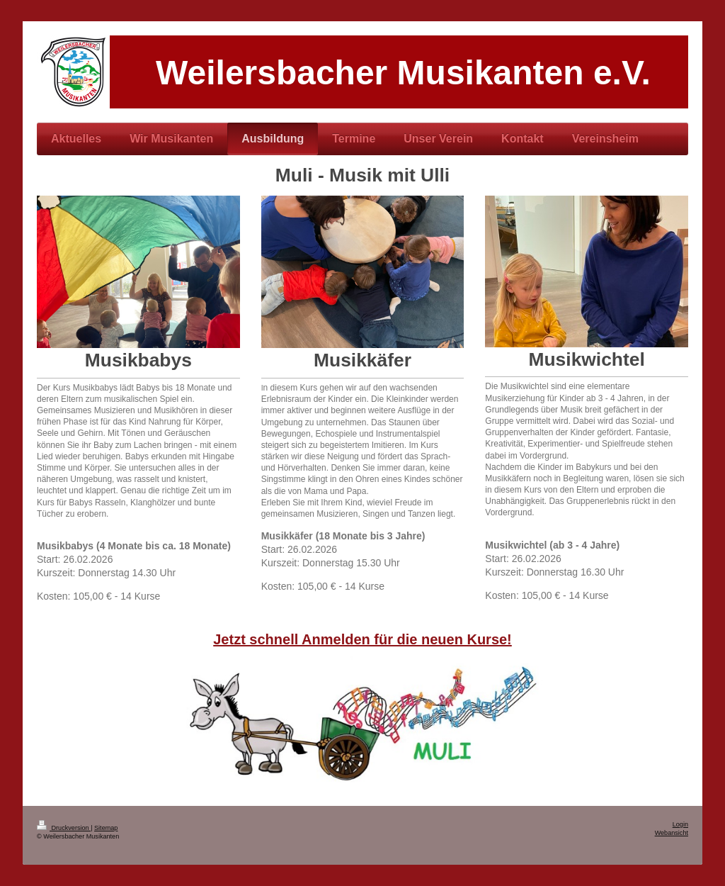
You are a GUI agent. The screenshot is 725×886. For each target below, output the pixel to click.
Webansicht (671, 832)
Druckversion (64, 827)
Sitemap (106, 827)
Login (680, 824)
